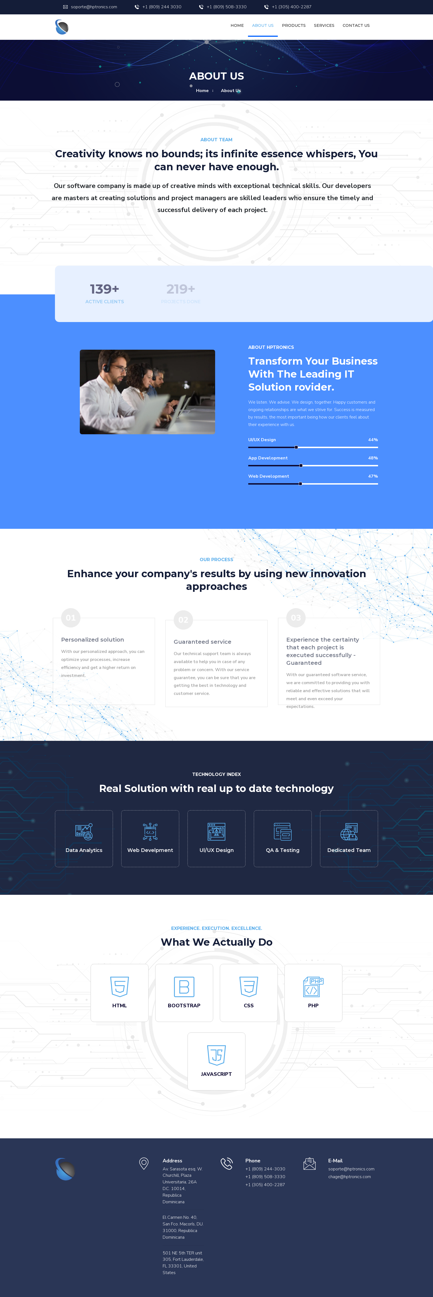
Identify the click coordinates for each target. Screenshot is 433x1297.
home (202, 91)
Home (237, 25)
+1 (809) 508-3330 (223, 7)
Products (294, 25)
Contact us (356, 25)
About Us (263, 25)
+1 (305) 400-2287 (288, 7)
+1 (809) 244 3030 (158, 7)
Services (324, 25)
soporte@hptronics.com (90, 7)
